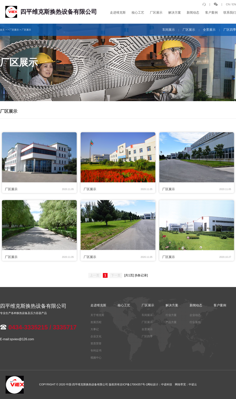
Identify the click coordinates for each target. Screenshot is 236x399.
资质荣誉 (95, 343)
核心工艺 (138, 12)
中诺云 (193, 384)
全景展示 (209, 29)
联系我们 (229, 12)
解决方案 (174, 12)
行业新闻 (195, 322)
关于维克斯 (97, 315)
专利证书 (95, 350)
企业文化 (95, 336)
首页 (2, 29)
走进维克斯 (118, 12)
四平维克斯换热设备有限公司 (51, 12)
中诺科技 (166, 384)
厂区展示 (156, 12)
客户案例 (211, 12)
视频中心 (95, 357)
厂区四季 (229, 29)
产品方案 (171, 322)
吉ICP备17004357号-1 (133, 384)
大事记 (94, 329)
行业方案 (171, 315)
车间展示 (168, 29)
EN (234, 4)
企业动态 (195, 315)
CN (228, 4)
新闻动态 (193, 12)
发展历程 (95, 322)
